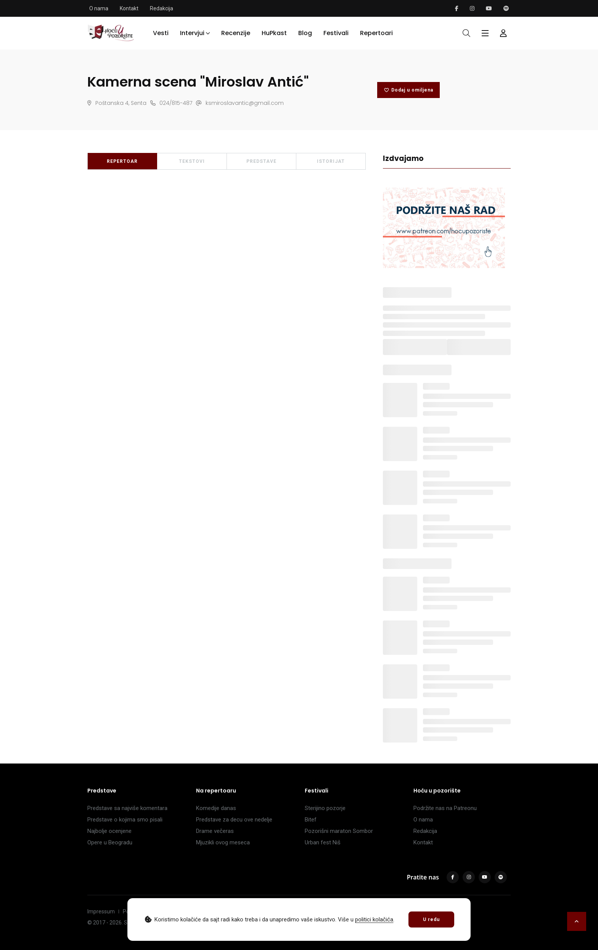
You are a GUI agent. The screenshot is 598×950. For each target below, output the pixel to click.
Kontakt (129, 8)
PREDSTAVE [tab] (261, 161)
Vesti (161, 33)
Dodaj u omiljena (408, 90)
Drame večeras (215, 831)
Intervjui (192, 33)
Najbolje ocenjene (109, 831)
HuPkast (274, 33)
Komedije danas (216, 808)
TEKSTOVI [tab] (192, 161)
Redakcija (161, 8)
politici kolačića (374, 919)
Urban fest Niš (323, 842)
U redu (431, 919)
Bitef (311, 819)
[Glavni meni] (485, 33)
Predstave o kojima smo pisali (124, 819)
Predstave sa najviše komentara (127, 808)
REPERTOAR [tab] (122, 161)
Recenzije (235, 33)
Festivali (336, 33)
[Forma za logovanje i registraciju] (503, 33)
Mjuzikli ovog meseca (223, 842)
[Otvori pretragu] (466, 33)
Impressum (101, 911)
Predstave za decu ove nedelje (234, 819)
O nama (98, 8)
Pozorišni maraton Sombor (339, 831)
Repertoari (376, 33)
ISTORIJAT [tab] (331, 161)
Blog (305, 33)
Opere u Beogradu (109, 842)
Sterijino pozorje (325, 808)
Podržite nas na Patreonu (445, 808)
